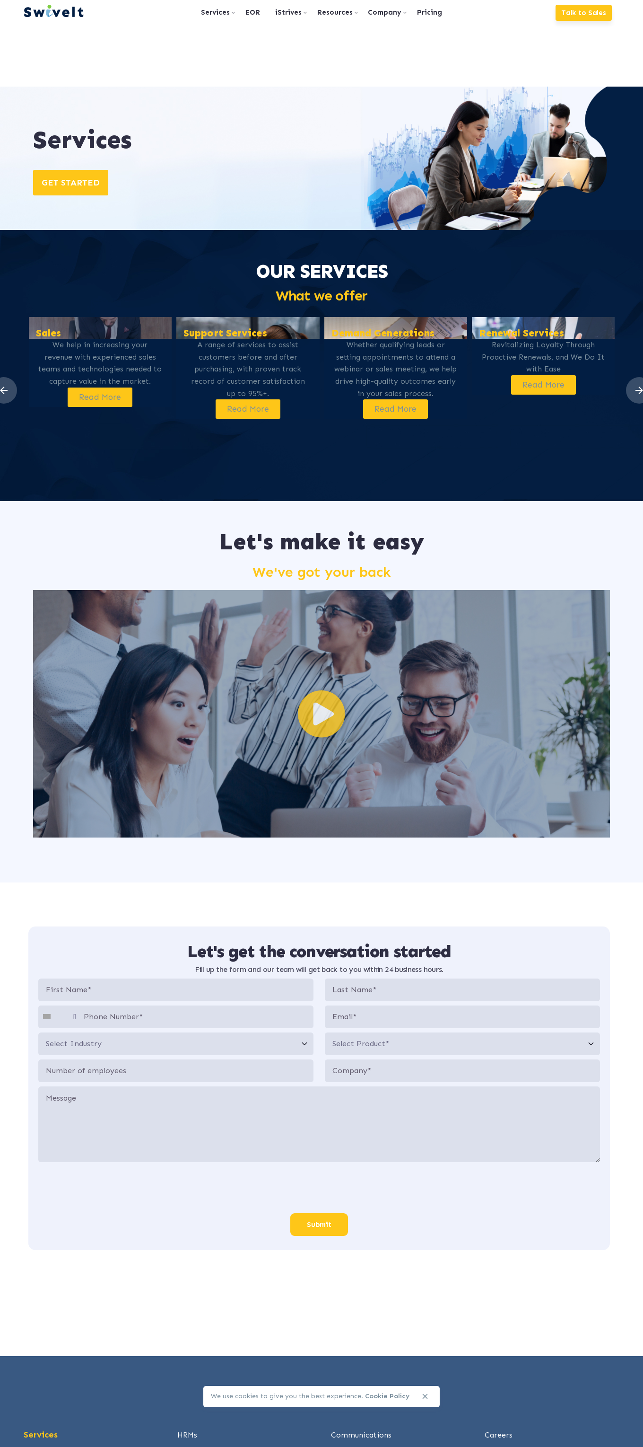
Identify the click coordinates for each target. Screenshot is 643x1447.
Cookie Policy (387, 1396)
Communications (361, 1434)
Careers (499, 1434)
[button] (321, 714)
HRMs (187, 1434)
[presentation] (319, 1188)
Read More (100, 396)
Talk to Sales (583, 13)
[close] (425, 1396)
